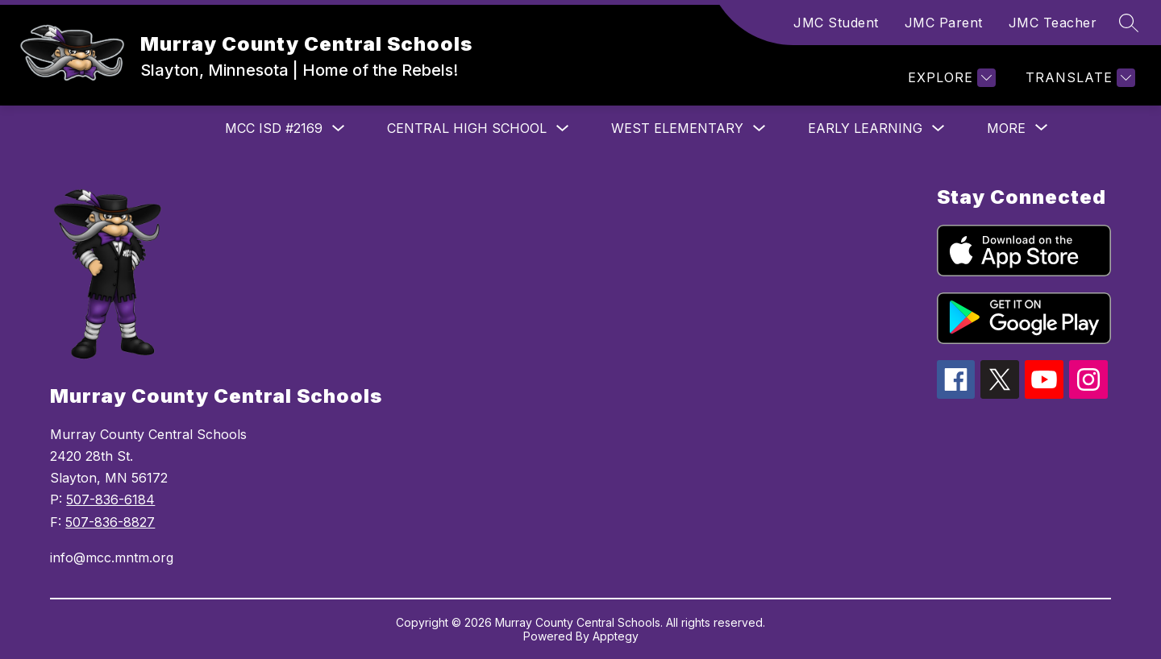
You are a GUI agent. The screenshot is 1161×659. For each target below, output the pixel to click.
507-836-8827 (110, 522)
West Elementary (677, 128)
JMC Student (836, 23)
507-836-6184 (110, 499)
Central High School (467, 128)
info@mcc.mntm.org (111, 557)
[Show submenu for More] (1006, 128)
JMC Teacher (1053, 23)
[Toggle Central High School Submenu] (562, 128)
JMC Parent (944, 23)
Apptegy (616, 636)
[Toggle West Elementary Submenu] (759, 128)
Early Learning (865, 128)
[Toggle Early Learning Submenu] (938, 128)
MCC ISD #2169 (273, 128)
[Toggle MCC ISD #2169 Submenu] (338, 128)
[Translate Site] (1078, 78)
